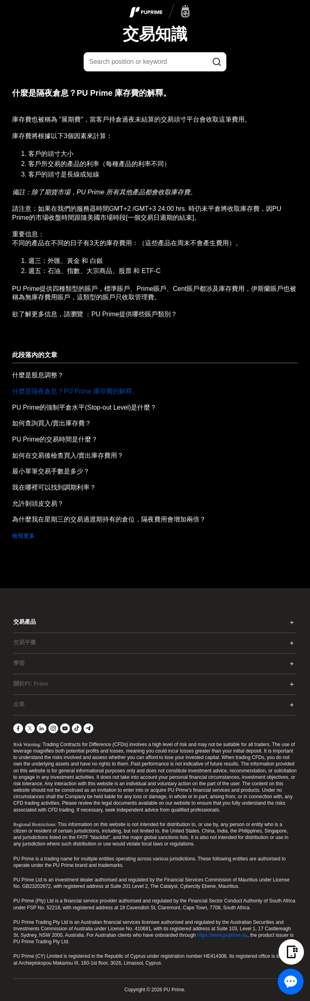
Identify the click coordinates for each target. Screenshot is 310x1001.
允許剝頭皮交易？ (38, 503)
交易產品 (24, 622)
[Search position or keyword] (155, 62)
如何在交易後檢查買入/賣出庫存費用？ (68, 455)
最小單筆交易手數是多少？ (51, 471)
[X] (30, 728)
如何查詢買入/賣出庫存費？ (51, 423)
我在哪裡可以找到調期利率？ (54, 487)
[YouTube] (65, 728)
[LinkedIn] (41, 728)
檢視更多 (23, 535)
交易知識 (155, 34)
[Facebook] (18, 728)
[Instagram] (53, 728)
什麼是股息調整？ (38, 375)
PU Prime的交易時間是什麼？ (55, 439)
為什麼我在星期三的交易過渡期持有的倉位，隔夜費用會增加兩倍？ (109, 519)
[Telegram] (88, 728)
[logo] (160, 11)
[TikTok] (77, 728)
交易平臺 (24, 642)
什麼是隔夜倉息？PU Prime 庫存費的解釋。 (75, 391)
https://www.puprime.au (222, 935)
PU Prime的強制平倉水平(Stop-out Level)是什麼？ (84, 407)
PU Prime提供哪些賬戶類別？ (134, 314)
